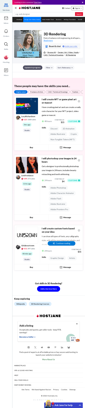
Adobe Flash (55, 198)
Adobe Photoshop (58, 187)
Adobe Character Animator (62, 193)
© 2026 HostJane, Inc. (49, 396)
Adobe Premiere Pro (59, 209)
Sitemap (72, 389)
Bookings (19, 19)
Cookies (64, 389)
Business (59, 19)
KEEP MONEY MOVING (22, 385)
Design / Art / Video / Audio (32, 19)
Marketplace (20, 365)
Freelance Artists (36, 92)
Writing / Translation (70, 19)
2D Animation (68, 128)
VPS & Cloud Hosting (23, 370)
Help (16, 375)
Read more (48, 40)
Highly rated (21, 92)
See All (80, 19)
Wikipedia (20, 304)
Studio (27, 130)
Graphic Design (57, 258)
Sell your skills (21, 380)
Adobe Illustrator (57, 134)
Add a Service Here (48, 289)
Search (79, 14)
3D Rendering (71, 55)
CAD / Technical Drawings (58, 92)
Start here (38, 2)
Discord (53, 128)
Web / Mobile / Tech (48, 19)
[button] (65, 67)
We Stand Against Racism (41, 389)
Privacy (56, 389)
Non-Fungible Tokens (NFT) (62, 139)
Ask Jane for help (64, 405)
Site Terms (26, 389)
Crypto (74, 134)
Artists (72, 258)
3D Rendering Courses (40, 304)
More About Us (48, 359)
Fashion (75, 92)
